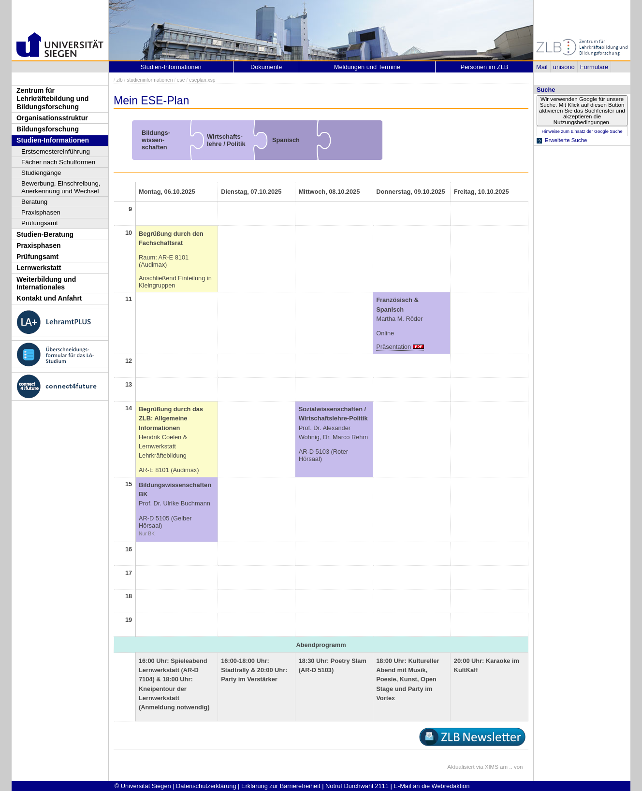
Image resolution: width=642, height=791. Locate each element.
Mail (541, 67)
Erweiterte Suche (566, 140)
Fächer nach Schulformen (58, 162)
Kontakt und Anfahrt (49, 298)
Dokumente (266, 67)
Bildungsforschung (47, 129)
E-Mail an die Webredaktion (431, 786)
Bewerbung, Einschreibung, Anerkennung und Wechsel (61, 187)
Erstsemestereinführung (55, 151)
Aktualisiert (460, 767)
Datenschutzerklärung (206, 786)
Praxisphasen (40, 212)
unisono (564, 67)
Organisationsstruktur (52, 118)
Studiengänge (41, 172)
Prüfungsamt (39, 223)
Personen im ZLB (484, 67)
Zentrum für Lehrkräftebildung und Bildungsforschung (52, 98)
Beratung (34, 201)
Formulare (594, 67)
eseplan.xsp (202, 80)
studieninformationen (150, 80)
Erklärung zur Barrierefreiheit (281, 786)
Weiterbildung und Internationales (46, 283)
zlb (120, 80)
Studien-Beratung (44, 234)
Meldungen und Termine (367, 67)
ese (181, 80)
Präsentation (393, 346)
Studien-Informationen (52, 140)
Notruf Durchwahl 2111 (357, 786)
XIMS (491, 767)
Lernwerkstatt (38, 268)
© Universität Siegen (143, 786)
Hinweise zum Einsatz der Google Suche (581, 131)
